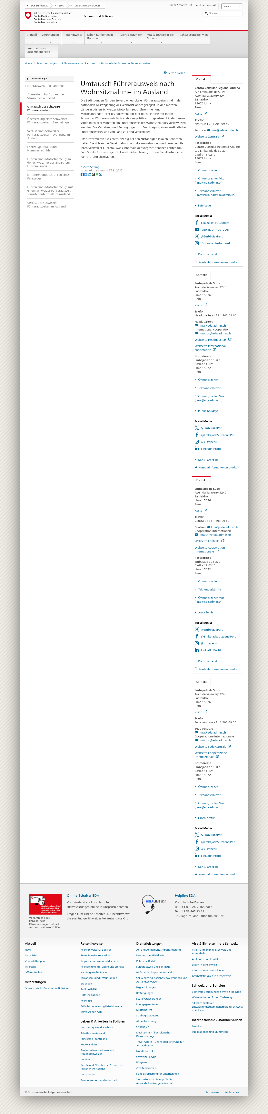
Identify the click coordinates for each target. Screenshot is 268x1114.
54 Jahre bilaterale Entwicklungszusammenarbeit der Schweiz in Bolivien (217, 1007)
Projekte (197, 1026)
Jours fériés (205, 612)
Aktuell (32, 38)
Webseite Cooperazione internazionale (211, 755)
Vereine (85, 1059)
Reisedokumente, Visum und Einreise (102, 966)
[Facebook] (82, 174)
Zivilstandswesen (146, 1068)
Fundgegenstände (147, 1004)
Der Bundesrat (39, 5)
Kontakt (199, 79)
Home (28, 63)
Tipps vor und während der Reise (100, 961)
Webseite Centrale (209, 541)
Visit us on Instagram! (215, 243)
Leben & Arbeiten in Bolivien (101, 38)
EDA (61, 5)
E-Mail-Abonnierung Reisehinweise (101, 1006)
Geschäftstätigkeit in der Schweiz (211, 976)
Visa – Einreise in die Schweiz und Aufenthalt (212, 951)
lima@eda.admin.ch (224, 130)
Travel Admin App (91, 1012)
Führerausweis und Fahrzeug (79, 63)
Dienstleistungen (131, 38)
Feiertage (204, 205)
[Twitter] (86, 174)
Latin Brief (31, 955)
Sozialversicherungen (149, 998)
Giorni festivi (206, 818)
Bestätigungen (145, 993)
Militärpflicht (144, 1010)
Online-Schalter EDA (83, 896)
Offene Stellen (33, 972)
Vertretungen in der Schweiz (97, 1027)
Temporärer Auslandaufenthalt (99, 1080)
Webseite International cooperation (210, 348)
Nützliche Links (145, 1051)
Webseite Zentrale (209, 136)
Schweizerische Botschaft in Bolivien (46, 988)
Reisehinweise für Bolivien (96, 949)
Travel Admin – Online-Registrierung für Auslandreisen (160, 1043)
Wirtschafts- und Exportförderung (212, 997)
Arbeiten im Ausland (93, 1033)
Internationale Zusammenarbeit (41, 52)
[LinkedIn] (90, 174)
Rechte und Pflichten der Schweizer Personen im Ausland (101, 1067)
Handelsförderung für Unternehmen (157, 1073)
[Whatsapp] (97, 174)
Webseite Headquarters (213, 339)
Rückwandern (89, 1044)
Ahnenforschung (146, 1021)
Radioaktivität (89, 989)
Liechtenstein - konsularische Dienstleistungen (153, 1034)
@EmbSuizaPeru (212, 236)
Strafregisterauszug (147, 1015)
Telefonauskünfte (209, 387)
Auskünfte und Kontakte (206, 959)
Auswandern (88, 1074)
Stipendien (142, 1026)
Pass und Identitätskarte (150, 955)
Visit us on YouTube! (215, 229)
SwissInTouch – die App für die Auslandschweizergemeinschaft (155, 1081)
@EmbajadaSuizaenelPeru (218, 435)
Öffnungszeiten (208, 170)
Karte (201, 113)
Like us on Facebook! (215, 223)
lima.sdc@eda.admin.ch (215, 333)
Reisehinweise (73, 38)
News (28, 949)
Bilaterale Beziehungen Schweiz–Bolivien (216, 991)
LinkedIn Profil (211, 449)
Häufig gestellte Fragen (94, 972)
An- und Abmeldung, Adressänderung (158, 949)
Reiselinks (86, 1000)
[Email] (100, 174)
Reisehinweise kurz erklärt (96, 955)
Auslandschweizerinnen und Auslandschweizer (97, 1052)
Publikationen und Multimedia (210, 1031)
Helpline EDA (185, 896)
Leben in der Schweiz (204, 964)
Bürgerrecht (143, 1062)
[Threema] (93, 174)
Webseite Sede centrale (213, 746)
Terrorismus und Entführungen (99, 978)
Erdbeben (86, 983)
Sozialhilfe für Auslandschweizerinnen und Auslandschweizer (161, 980)
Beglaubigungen (146, 987)
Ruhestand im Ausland (94, 1038)
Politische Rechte (146, 961)
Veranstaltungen (35, 961)
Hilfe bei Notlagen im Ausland (154, 972)
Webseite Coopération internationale (210, 549)
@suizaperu (209, 442)
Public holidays (208, 411)
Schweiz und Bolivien (194, 38)
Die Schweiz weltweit (87, 5)
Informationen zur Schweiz (208, 970)
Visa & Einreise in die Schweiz (161, 38)
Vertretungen (50, 38)
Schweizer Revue (146, 1056)
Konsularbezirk (208, 254)
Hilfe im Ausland (90, 995)
